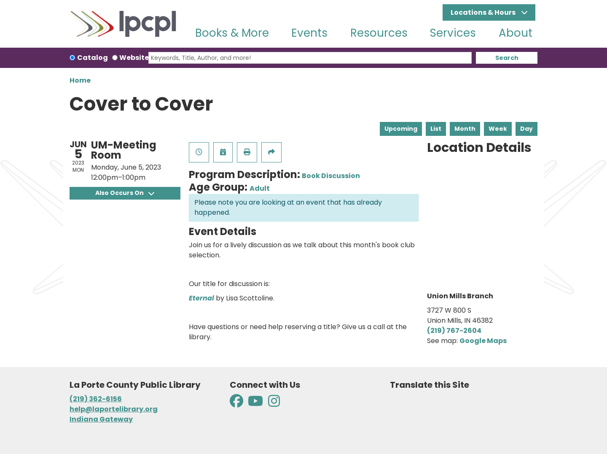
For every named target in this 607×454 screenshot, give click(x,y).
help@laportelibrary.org (114, 409)
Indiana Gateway (101, 419)
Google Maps (483, 341)
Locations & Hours (484, 12)
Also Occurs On (124, 193)
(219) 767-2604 (454, 330)
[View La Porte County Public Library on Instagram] (274, 403)
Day (526, 128)
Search (506, 58)
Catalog (92, 57)
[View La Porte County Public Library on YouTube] (255, 403)
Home (80, 80)
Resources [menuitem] (379, 33)
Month (464, 128)
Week (498, 128)
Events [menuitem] (309, 33)
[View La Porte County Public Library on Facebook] (237, 403)
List (435, 128)
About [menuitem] (515, 33)
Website (134, 57)
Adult (260, 188)
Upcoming (400, 128)
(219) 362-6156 (96, 399)
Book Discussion (331, 176)
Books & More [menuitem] (232, 33)
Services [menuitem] (453, 33)
